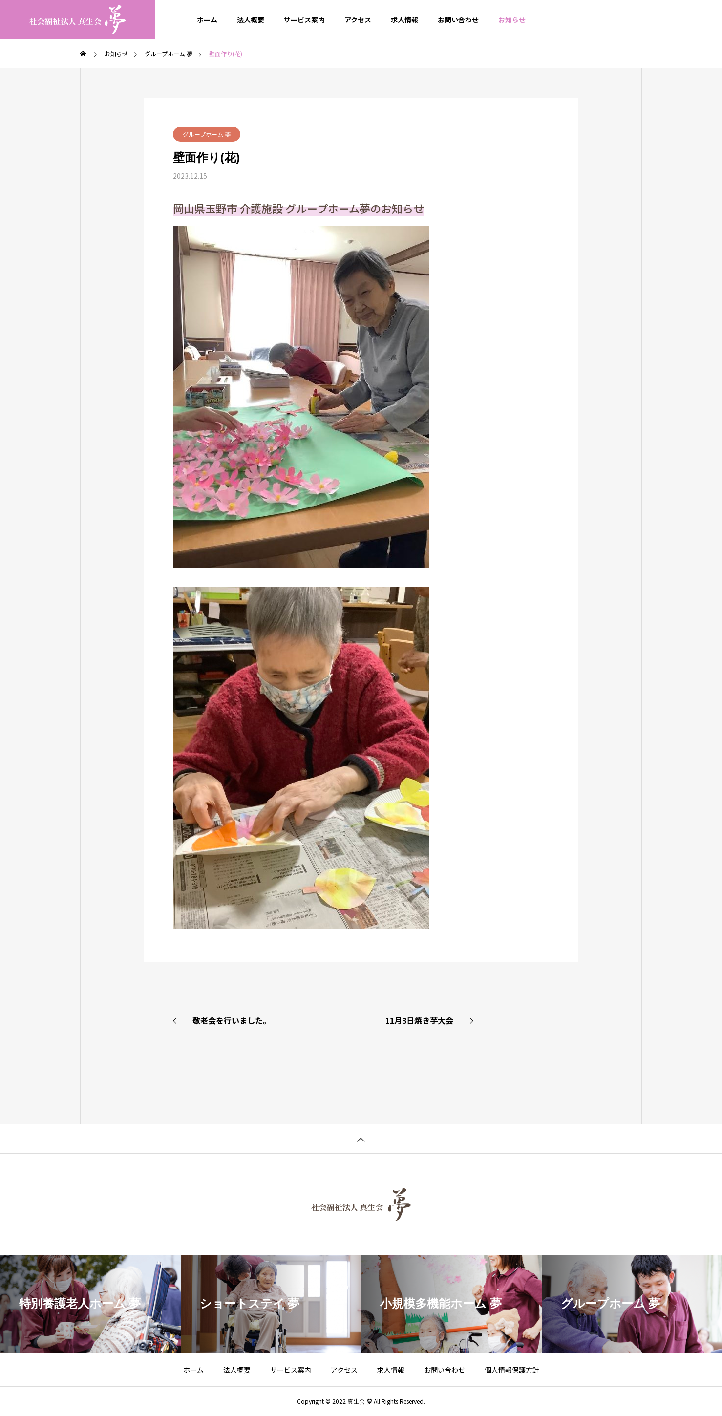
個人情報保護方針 (512, 1369)
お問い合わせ (458, 19)
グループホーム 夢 (207, 134)
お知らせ (512, 19)
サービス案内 (304, 19)
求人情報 (404, 19)
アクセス (357, 19)
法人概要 (250, 19)
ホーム (207, 19)
